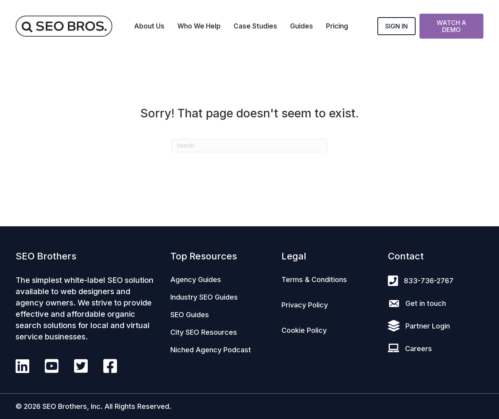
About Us (149, 26)
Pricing (337, 26)
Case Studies (255, 26)
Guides (301, 26)
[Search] (249, 145)
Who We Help (199, 26)
